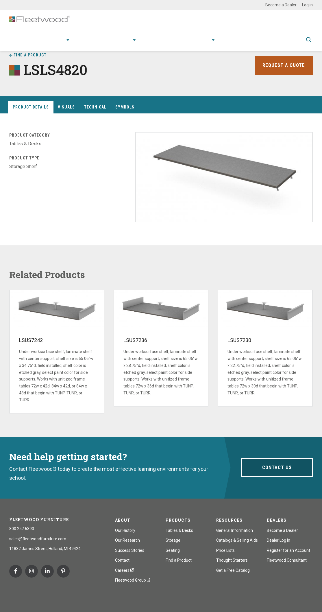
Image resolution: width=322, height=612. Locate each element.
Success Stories (129, 550)
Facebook (15, 571)
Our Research (127, 540)
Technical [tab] (95, 107)
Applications (78, 44)
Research (112, 44)
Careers (124, 570)
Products (41, 44)
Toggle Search (308, 44)
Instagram (31, 571)
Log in (307, 5)
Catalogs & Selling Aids (237, 540)
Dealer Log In (278, 540)
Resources (147, 44)
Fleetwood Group (132, 580)
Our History (125, 530)
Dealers (276, 520)
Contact (227, 44)
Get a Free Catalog (233, 570)
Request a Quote (283, 65)
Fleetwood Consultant (287, 560)
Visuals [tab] (66, 107)
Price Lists (225, 550)
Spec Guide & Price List (271, 44)
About (199, 44)
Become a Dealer (281, 5)
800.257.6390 (21, 528)
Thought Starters (232, 560)
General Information (234, 530)
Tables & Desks (179, 530)
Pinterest (63, 571)
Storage (173, 540)
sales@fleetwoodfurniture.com (37, 538)
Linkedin (47, 571)
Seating (173, 550)
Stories (176, 44)
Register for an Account (288, 550)
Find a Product (179, 560)
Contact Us (276, 467)
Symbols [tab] (124, 107)
